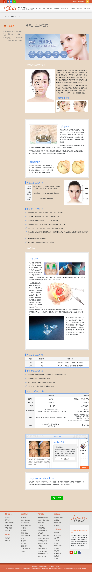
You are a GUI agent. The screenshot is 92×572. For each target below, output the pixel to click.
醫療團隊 (7, 520)
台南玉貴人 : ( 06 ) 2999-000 (14, 38)
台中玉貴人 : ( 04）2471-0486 (11, 34)
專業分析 (79, 8)
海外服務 (7, 540)
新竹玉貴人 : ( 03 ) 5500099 (13, 31)
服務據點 (7, 538)
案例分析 (72, 8)
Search (87, 1)
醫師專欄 (81, 1)
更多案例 (85, 468)
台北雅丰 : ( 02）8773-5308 (13, 40)
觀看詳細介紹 (65, 459)
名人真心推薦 (8, 525)
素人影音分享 (8, 528)
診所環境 (7, 530)
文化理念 (7, 517)
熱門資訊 (75, 1)
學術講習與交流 (9, 522)
